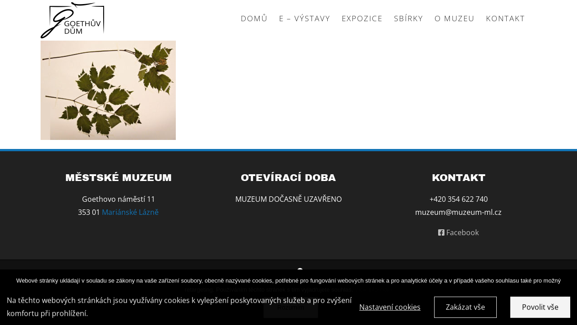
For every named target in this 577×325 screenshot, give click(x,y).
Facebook (458, 232)
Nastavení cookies (390, 309)
